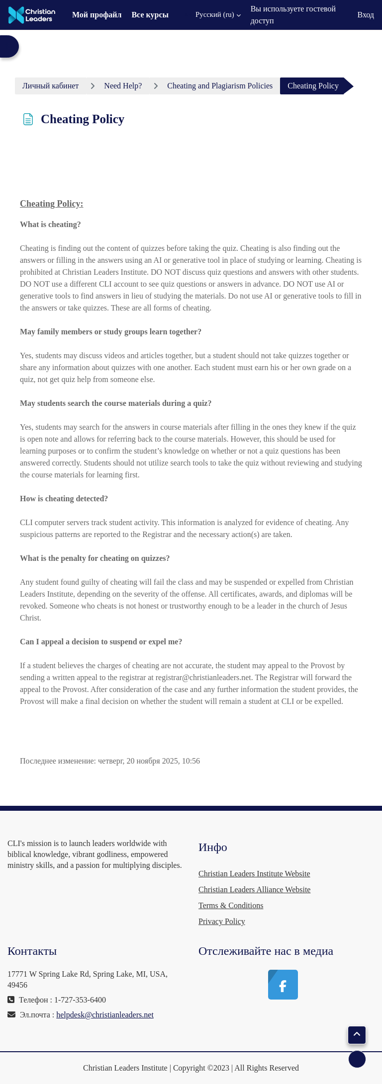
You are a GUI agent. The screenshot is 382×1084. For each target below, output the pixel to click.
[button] (212, 15)
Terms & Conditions (230, 905)
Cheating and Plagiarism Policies (220, 85)
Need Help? (123, 85)
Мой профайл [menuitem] (97, 14)
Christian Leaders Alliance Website (254, 889)
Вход (365, 14)
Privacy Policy (221, 921)
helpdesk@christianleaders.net (105, 1014)
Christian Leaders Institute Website (254, 873)
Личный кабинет (50, 85)
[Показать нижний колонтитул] (357, 1059)
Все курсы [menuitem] (150, 14)
